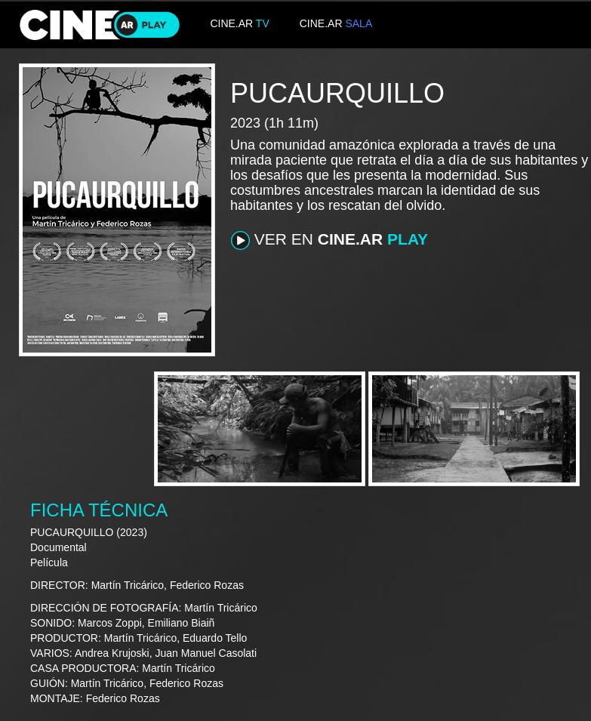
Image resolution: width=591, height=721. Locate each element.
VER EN (329, 240)
